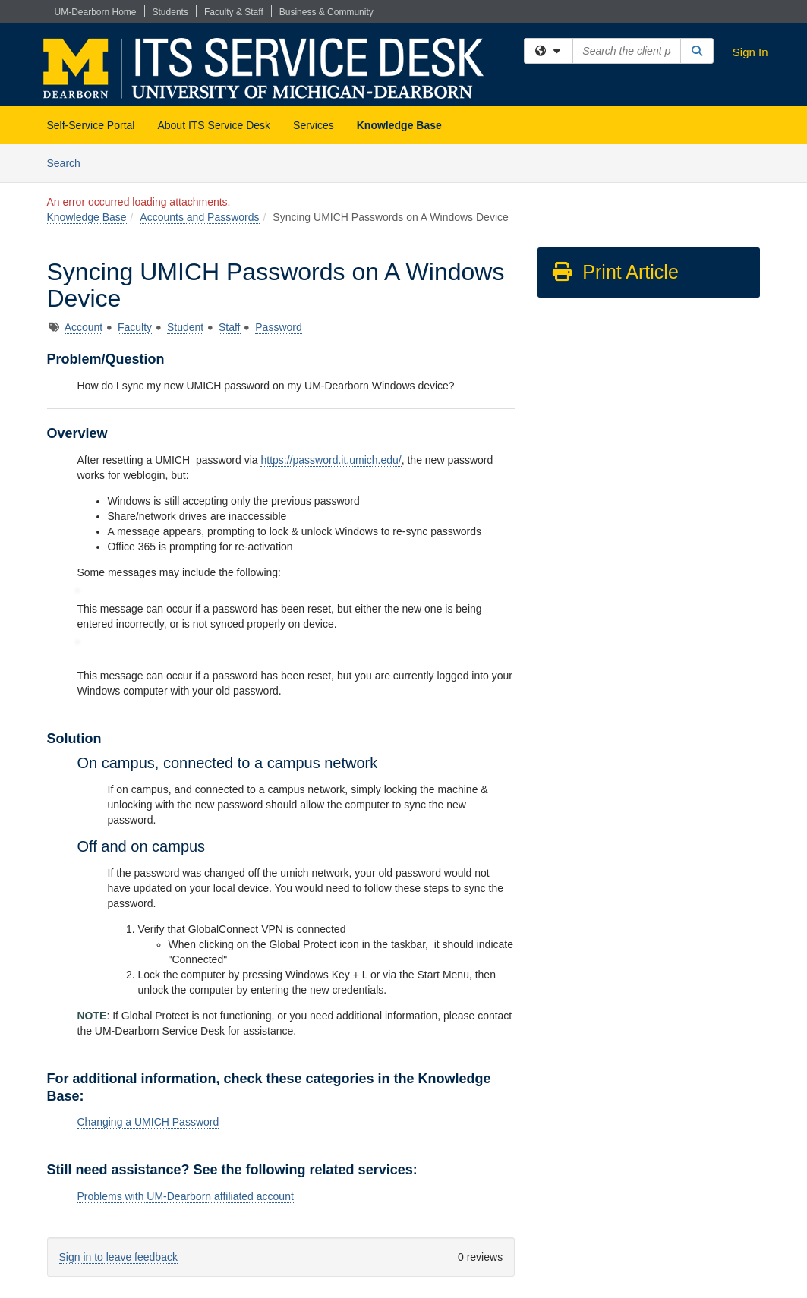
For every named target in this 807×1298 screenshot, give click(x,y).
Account (84, 327)
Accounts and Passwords (199, 217)
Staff (230, 327)
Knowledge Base (399, 125)
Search (69, 162)
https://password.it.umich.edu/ (330, 460)
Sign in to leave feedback (118, 1257)
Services (313, 125)
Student (185, 327)
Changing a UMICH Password (148, 1122)
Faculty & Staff (233, 12)
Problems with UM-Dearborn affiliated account (185, 1196)
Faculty (135, 327)
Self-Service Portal (91, 125)
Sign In (750, 52)
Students (170, 12)
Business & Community (326, 12)
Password (278, 327)
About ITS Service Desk (213, 125)
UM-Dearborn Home (96, 12)
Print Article (614, 271)
